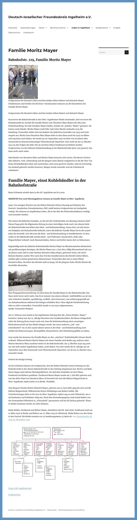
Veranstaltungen (28, 28)
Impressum (28, 32)
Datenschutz (14, 32)
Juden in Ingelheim (81, 28)
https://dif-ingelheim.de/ (20, 488)
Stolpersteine (102, 28)
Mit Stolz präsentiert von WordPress (72, 510)
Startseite (12, 28)
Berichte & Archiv (58, 28)
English (117, 28)
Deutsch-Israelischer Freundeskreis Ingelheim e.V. (49, 17)
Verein (42, 28)
